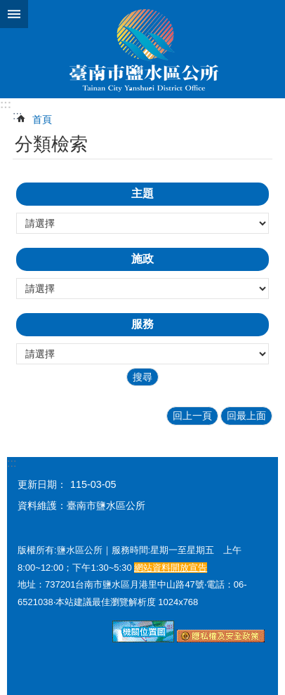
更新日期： (42, 484)
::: (5, 104)
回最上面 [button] (246, 415)
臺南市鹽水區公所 (142, 49)
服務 (142, 324)
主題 (142, 193)
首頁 (42, 119)
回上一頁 (192, 415)
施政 (142, 259)
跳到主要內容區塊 (7, 7)
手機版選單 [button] (14, 14)
